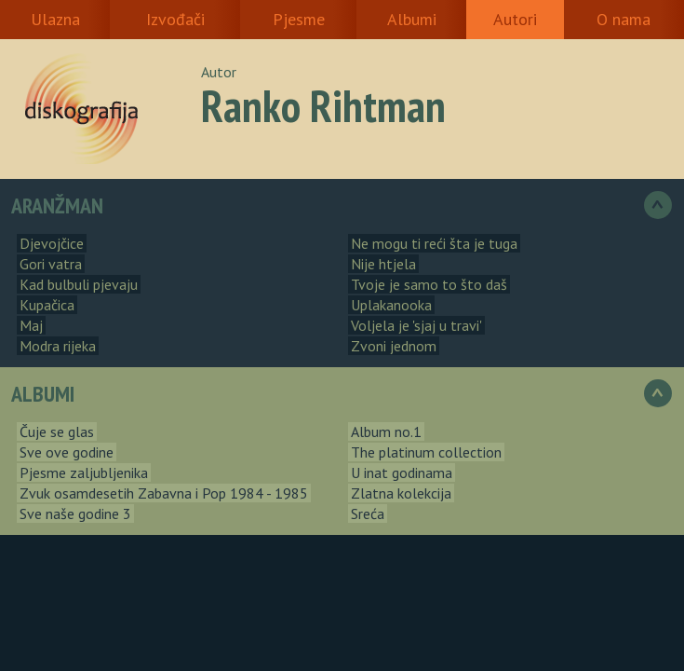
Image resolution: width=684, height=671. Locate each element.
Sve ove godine (67, 452)
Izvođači (175, 19)
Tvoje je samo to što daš (429, 284)
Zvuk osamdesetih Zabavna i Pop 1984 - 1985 (164, 493)
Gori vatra (51, 263)
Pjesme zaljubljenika (84, 472)
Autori (515, 19)
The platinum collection (426, 452)
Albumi (411, 19)
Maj (31, 325)
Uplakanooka (391, 304)
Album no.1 (386, 431)
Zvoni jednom (393, 345)
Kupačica (47, 304)
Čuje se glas (57, 431)
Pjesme (299, 19)
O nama (623, 19)
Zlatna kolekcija (401, 493)
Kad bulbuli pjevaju (79, 284)
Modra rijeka (58, 345)
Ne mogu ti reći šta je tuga (434, 243)
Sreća (367, 513)
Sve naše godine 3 (75, 513)
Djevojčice (52, 243)
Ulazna (55, 19)
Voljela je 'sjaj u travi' (416, 325)
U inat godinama (401, 472)
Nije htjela (383, 263)
